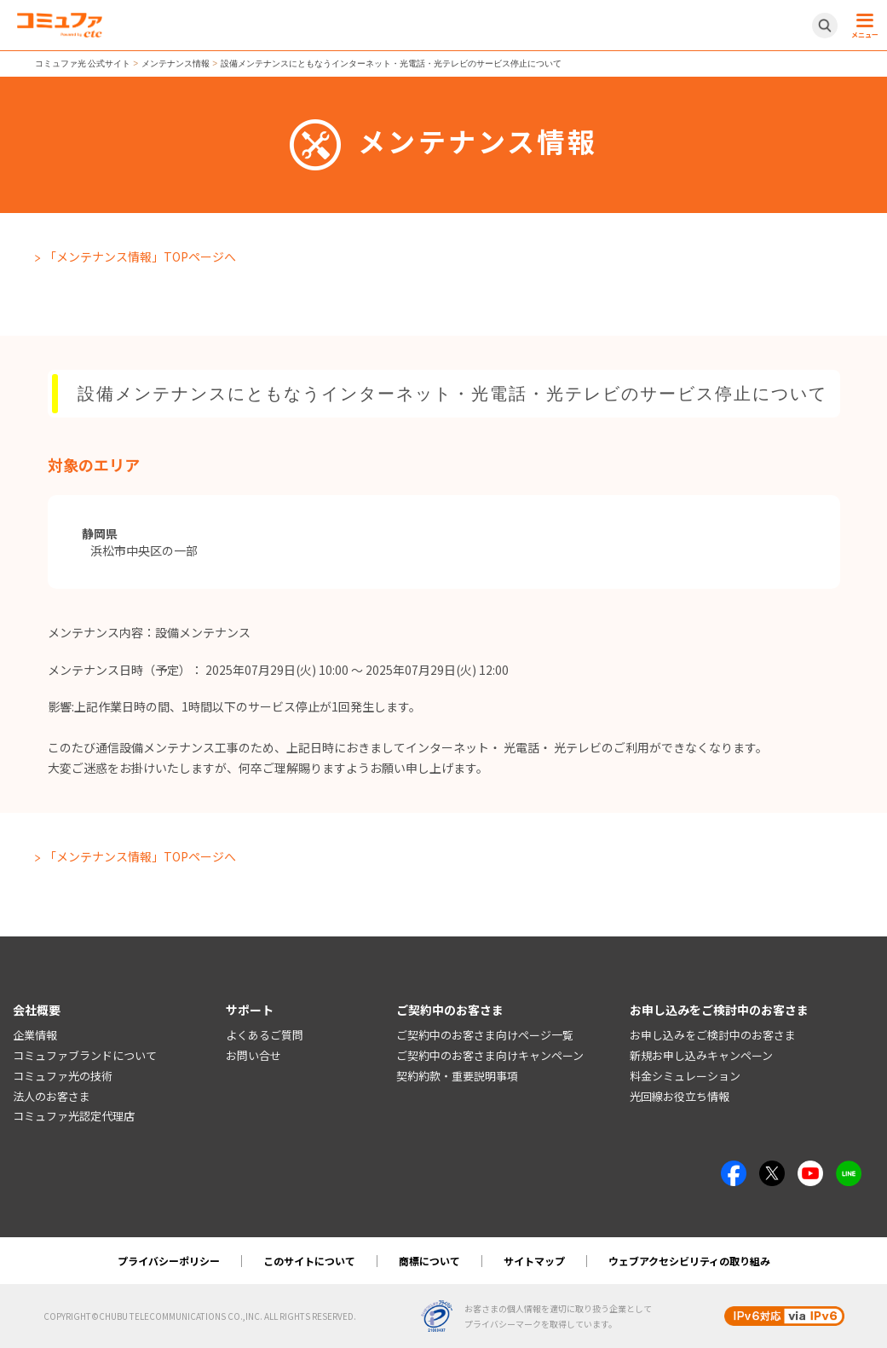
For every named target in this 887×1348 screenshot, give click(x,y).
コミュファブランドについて (85, 1055)
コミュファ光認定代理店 (74, 1116)
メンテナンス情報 (175, 63)
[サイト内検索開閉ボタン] (825, 25)
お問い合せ (253, 1055)
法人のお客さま (51, 1096)
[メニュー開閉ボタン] (862, 25)
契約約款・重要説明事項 (457, 1076)
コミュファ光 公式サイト (83, 63)
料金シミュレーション (685, 1076)
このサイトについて (309, 1260)
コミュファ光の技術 (62, 1076)
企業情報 (35, 1035)
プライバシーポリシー (169, 1260)
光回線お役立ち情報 (679, 1096)
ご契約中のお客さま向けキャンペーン (490, 1055)
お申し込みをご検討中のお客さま (713, 1035)
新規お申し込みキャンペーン (701, 1055)
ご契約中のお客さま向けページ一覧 (484, 1035)
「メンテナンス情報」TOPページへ (140, 256)
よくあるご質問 (264, 1035)
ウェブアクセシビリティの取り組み (689, 1260)
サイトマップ (534, 1260)
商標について (429, 1260)
